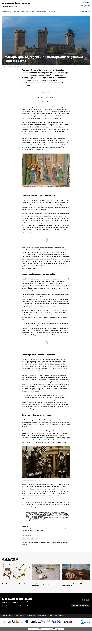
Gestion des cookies (41, 615)
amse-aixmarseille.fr (59, 615)
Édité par (85, 5)
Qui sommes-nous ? (85, 11)
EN (88, 2)
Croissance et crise (6, 11)
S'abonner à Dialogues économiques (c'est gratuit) (46, 629)
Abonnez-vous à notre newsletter (80, 605)
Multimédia (53, 11)
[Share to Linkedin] (50, 101)
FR (86, 2)
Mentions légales (31, 615)
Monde (32, 11)
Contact (50, 615)
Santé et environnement (41, 11)
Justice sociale (24, 11)
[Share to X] (42, 101)
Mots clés (22, 615)
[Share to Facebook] (45, 101)
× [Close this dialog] (90, 628)
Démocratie (16, 11)
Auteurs (16, 615)
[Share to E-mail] (48, 101)
